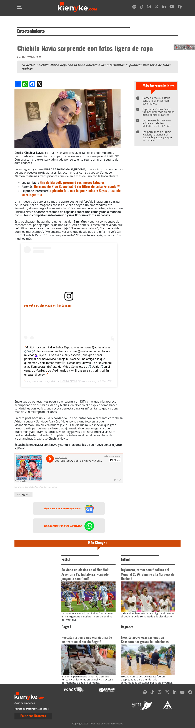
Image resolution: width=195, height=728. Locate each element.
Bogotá (66, 627)
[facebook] (180, 7)
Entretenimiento (31, 31)
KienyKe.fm (19, 487)
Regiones (127, 627)
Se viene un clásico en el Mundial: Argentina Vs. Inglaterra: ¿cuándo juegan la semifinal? (85, 574)
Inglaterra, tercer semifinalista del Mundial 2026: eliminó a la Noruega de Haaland (147, 574)
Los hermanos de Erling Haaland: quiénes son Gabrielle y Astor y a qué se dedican (157, 136)
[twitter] (156, 7)
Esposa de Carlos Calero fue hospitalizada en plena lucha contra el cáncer (158, 111)
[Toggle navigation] (19, 6)
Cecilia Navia (68, 381)
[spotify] (134, 7)
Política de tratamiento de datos (31, 708)
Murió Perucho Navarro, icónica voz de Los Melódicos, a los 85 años (156, 123)
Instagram (23, 494)
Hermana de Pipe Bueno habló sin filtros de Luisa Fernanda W (77, 187)
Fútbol (65, 560)
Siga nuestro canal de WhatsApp (69, 526)
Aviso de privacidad (24, 702)
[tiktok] (142, 7)
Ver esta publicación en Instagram (47, 305)
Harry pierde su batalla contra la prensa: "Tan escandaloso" (156, 100)
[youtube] (171, 7)
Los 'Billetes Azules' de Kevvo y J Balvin (41, 487)
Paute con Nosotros (33, 716)
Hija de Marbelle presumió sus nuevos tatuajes (72, 182)
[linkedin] (164, 7)
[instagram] (149, 7)
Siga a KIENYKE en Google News (69, 508)
